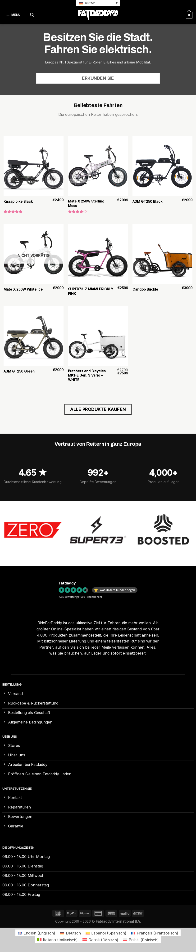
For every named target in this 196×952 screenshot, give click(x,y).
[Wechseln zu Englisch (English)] (36, 933)
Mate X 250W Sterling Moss (86, 203)
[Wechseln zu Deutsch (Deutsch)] (70, 933)
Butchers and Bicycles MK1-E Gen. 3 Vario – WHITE (87, 375)
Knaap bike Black (18, 201)
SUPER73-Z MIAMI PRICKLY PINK (90, 291)
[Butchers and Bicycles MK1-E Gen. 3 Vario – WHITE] (98, 336)
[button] (98, 3)
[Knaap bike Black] (34, 166)
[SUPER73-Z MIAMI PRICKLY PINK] (98, 254)
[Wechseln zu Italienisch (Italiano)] (57, 939)
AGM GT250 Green (19, 371)
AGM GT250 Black (147, 201)
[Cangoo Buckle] (162, 254)
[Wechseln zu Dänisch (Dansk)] (100, 939)
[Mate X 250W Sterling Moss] (98, 166)
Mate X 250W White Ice (23, 289)
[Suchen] (32, 15)
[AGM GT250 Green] (34, 336)
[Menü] (14, 15)
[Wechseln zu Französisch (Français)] (155, 933)
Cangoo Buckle (145, 289)
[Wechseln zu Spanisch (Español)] (106, 933)
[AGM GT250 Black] (162, 166)
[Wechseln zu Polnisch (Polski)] (141, 939)
